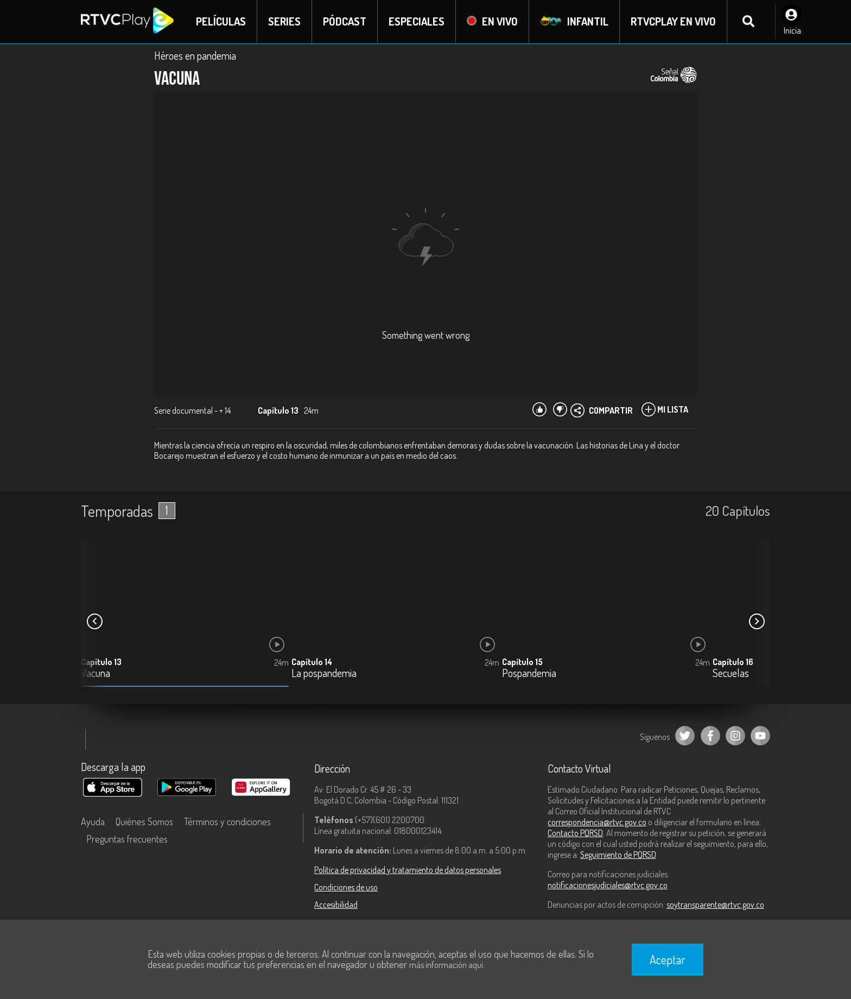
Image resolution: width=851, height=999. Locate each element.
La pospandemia (324, 674)
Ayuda (93, 821)
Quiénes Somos (144, 821)
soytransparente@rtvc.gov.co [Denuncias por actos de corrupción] (715, 904)
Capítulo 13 (101, 662)
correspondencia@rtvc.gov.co (597, 822)
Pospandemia (529, 674)
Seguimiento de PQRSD (618, 854)
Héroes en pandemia (195, 55)
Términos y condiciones (227, 821)
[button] (756, 622)
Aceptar (667, 959)
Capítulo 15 (522, 662)
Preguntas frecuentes (127, 839)
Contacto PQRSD (575, 832)
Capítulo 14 (311, 662)
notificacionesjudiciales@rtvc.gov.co (608, 885)
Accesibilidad (336, 904)
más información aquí (446, 964)
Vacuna (95, 674)
